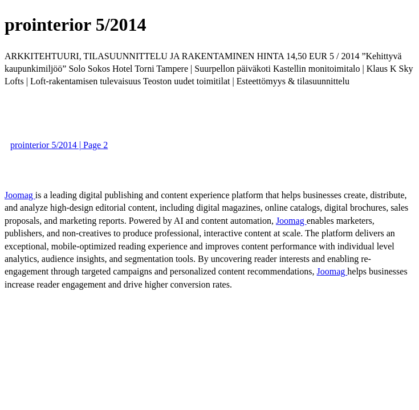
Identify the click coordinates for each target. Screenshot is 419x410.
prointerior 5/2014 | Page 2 (59, 145)
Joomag (20, 195)
